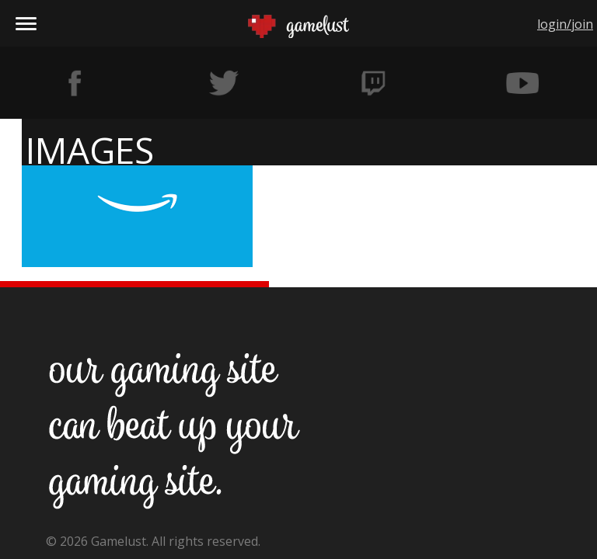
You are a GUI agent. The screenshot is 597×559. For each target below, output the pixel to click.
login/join (565, 24)
